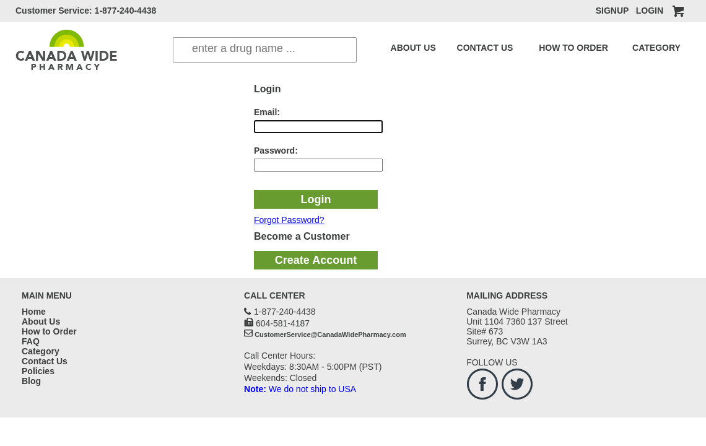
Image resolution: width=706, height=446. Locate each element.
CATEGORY (611, 48)
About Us (41, 321)
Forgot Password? (289, 220)
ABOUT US (407, 48)
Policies (38, 371)
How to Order (49, 331)
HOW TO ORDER (542, 48)
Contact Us (45, 361)
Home (34, 312)
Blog (31, 381)
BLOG (675, 48)
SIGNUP (612, 10)
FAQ (651, 48)
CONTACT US (468, 48)
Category (40, 351)
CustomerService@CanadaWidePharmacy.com (330, 334)
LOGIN (649, 10)
